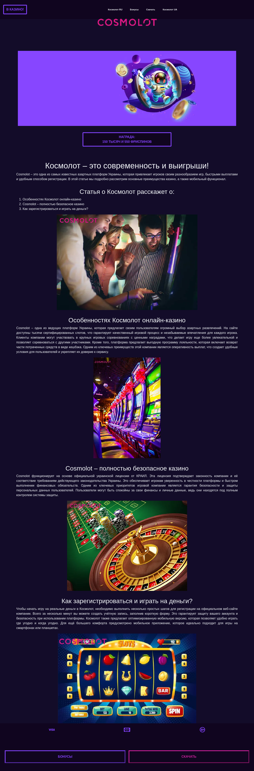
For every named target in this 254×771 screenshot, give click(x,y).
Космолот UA (170, 9)
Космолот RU (115, 9)
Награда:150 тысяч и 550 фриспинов (127, 139)
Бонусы (134, 9)
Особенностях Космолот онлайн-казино (52, 199)
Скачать (150, 9)
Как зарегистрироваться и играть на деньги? (55, 209)
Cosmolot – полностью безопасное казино (53, 204)
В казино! (15, 9)
